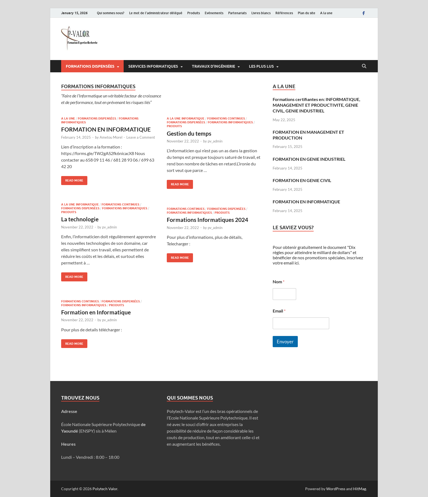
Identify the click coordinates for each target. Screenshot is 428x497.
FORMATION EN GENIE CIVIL (302, 180)
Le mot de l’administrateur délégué (155, 13)
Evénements (214, 13)
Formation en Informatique (96, 312)
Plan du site (306, 13)
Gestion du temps (189, 133)
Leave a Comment (140, 137)
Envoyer (285, 341)
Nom (278, 281)
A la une (326, 13)
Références (284, 13)
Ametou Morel (111, 137)
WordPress (335, 488)
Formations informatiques (230, 122)
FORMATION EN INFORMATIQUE (106, 129)
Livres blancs (261, 13)
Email (279, 310)
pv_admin (215, 141)
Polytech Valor (105, 488)
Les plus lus (261, 66)
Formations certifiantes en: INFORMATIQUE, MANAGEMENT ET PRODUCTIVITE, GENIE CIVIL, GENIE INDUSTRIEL (316, 105)
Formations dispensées (90, 66)
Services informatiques (153, 66)
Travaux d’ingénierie (213, 66)
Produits (193, 13)
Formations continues (226, 118)
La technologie (80, 219)
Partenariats (237, 13)
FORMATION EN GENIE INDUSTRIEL (309, 159)
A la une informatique (185, 118)
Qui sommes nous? (110, 13)
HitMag (359, 488)
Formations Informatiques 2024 (207, 219)
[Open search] (364, 66)
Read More (72, 179)
